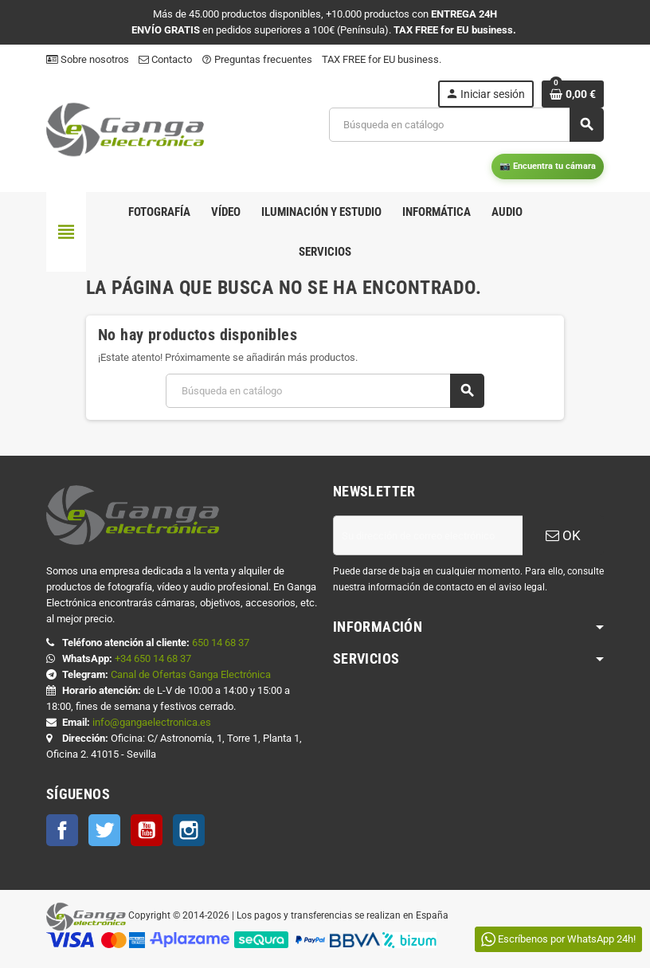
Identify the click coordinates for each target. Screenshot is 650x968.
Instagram (189, 830)
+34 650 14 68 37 (153, 658)
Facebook (62, 830)
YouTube (146, 830)
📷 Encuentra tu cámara (547, 166)
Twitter (104, 830)
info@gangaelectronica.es (151, 722)
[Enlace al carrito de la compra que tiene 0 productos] (573, 94)
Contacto (165, 59)
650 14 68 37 (220, 643)
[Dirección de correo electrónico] (428, 535)
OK (563, 535)
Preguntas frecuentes (257, 59)
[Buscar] (466, 125)
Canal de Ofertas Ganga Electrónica (191, 674)
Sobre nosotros (87, 59)
